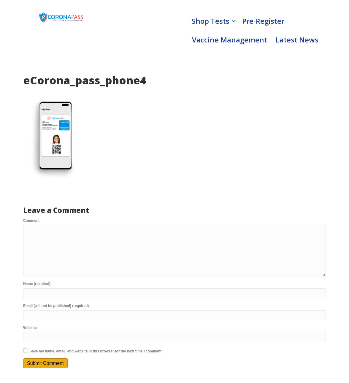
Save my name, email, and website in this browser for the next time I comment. (95, 351)
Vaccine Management (229, 40)
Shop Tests (210, 21)
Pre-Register (263, 21)
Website (30, 328)
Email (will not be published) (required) (56, 306)
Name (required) (36, 284)
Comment (31, 221)
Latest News (297, 40)
